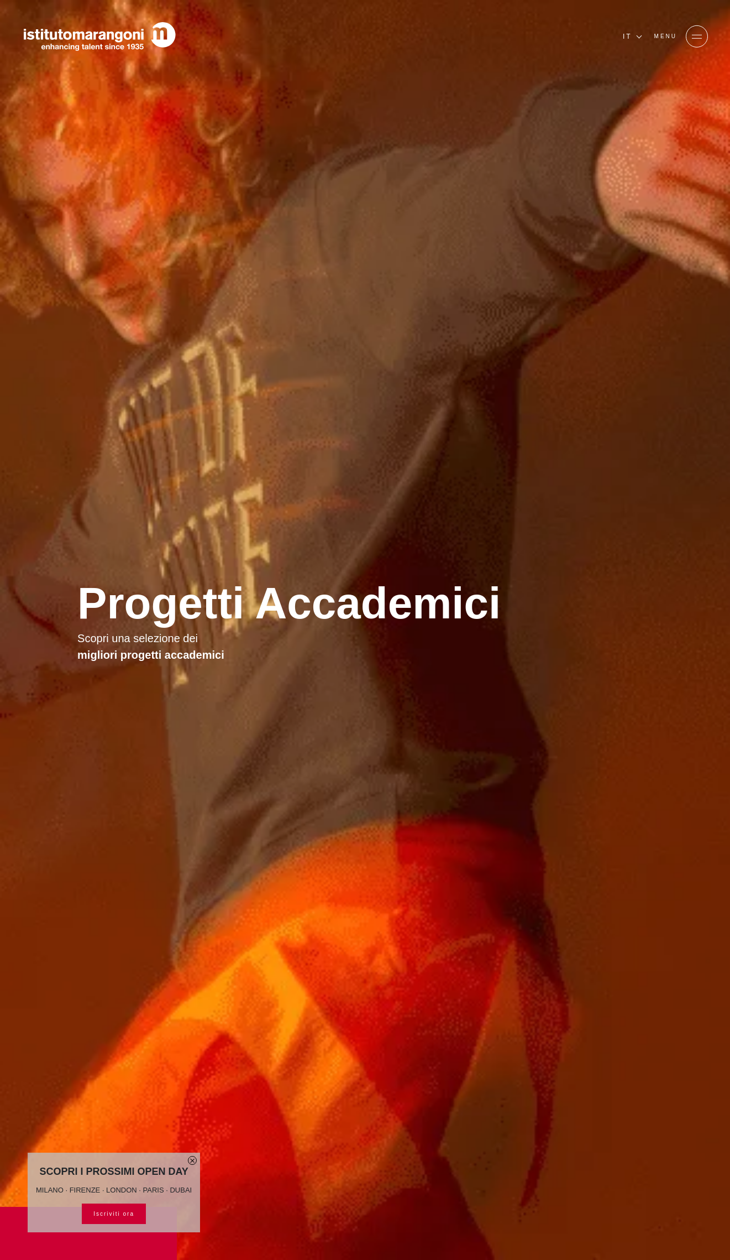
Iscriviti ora (113, 1214)
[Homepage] (99, 36)
